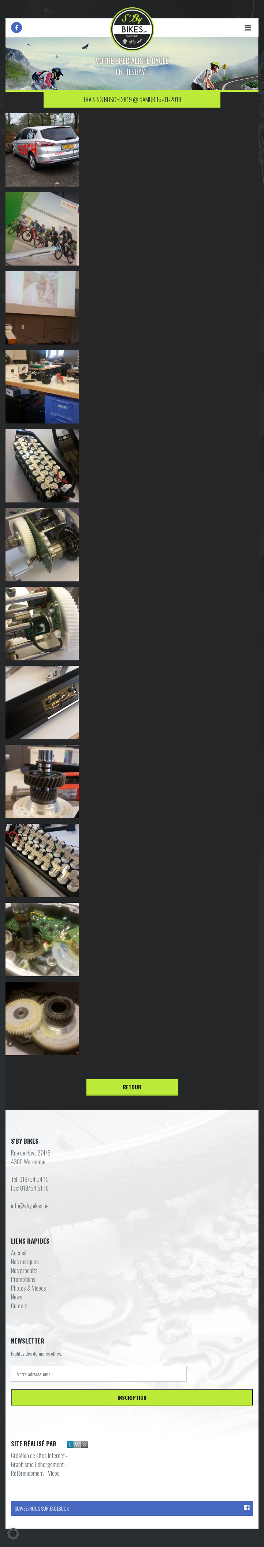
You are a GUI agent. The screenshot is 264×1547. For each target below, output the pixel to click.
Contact (19, 1305)
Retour (132, 1087)
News (16, 1296)
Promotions (23, 1279)
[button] (13, 1534)
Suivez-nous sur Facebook (132, 1508)
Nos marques (25, 1261)
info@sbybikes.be (30, 1205)
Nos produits (24, 1270)
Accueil (18, 1252)
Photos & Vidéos (28, 1288)
